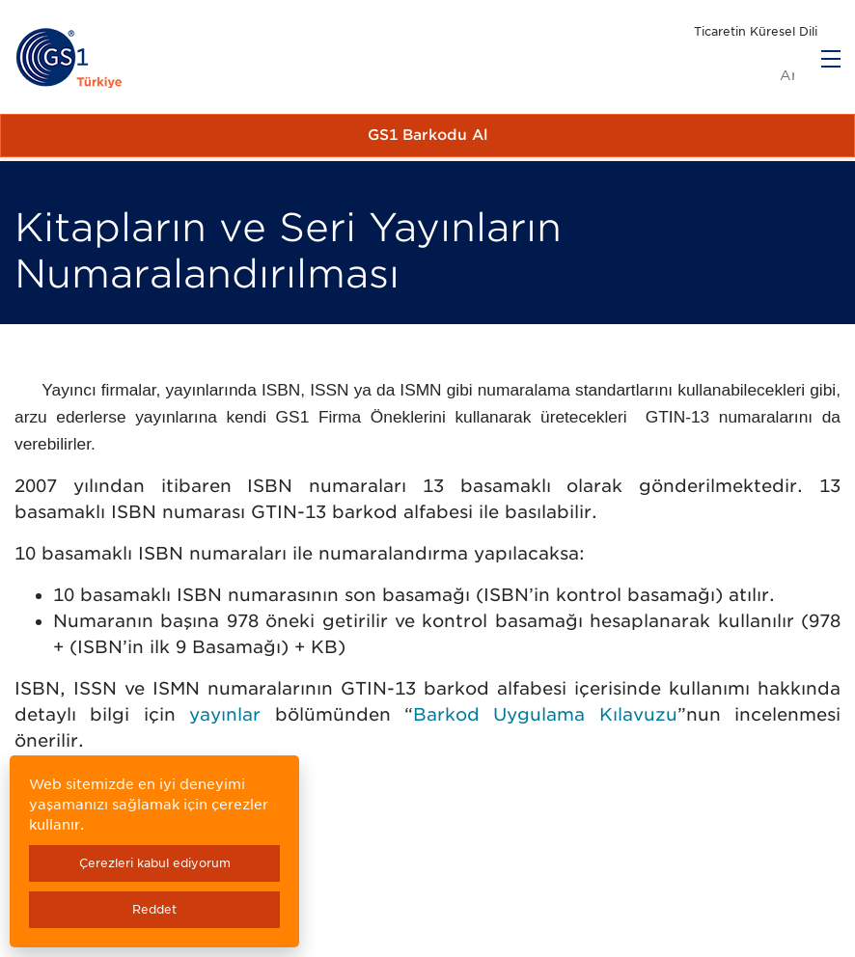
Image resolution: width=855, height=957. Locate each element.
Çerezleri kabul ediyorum (155, 863)
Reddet (154, 909)
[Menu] (831, 59)
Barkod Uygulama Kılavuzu (545, 714)
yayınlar (225, 714)
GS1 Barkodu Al (428, 135)
